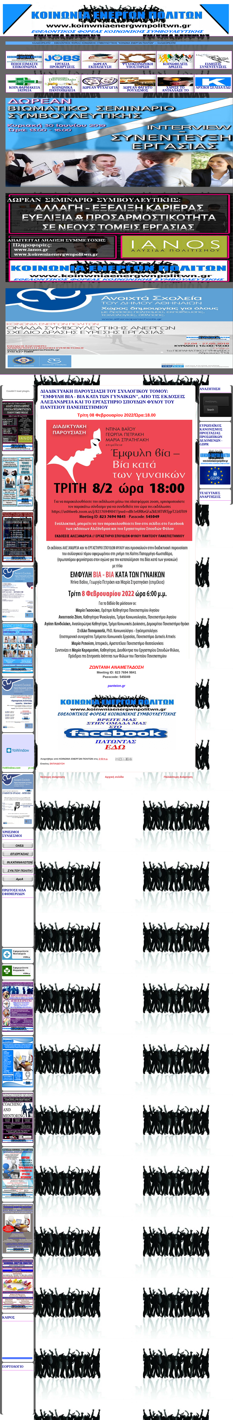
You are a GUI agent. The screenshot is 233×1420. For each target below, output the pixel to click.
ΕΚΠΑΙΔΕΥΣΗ (57, 763)
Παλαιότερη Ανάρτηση (178, 776)
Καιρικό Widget (18, 750)
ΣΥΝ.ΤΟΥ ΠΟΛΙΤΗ (19, 870)
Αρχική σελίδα (114, 776)
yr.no (31, 767)
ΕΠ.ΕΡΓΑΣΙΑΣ (19, 854)
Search (210, 409)
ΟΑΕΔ (20, 845)
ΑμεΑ (19, 879)
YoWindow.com (11, 767)
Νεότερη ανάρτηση (52, 776)
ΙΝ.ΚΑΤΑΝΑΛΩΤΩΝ (19, 862)
